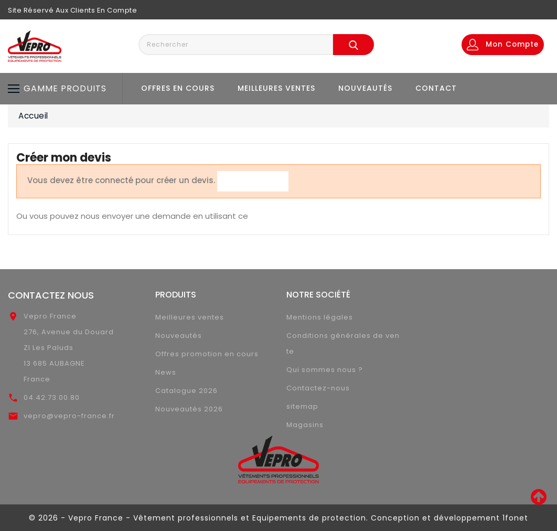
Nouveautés (365, 88)
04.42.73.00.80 (52, 397)
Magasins (305, 425)
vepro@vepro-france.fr (69, 416)
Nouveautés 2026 (189, 409)
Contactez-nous (318, 388)
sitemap (302, 406)
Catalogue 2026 (186, 391)
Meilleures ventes (276, 88)
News (165, 372)
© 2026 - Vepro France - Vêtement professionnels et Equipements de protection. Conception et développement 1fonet (278, 518)
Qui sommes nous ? (324, 370)
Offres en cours (178, 88)
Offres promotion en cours (207, 354)
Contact (436, 88)
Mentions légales (319, 317)
